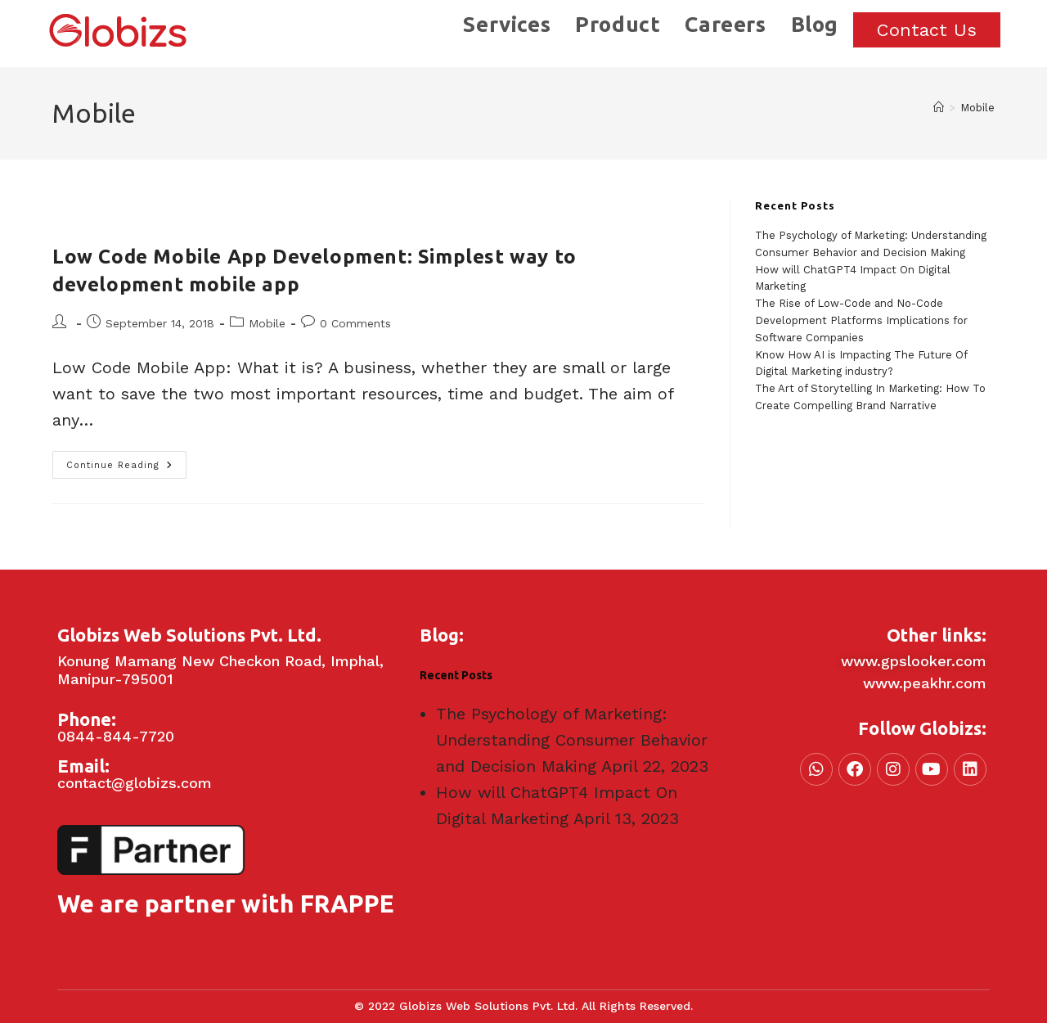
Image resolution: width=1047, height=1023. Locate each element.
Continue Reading (126, 461)
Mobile (977, 107)
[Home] (938, 107)
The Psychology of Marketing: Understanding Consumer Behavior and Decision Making (572, 740)
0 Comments (355, 323)
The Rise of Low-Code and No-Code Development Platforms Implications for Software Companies (861, 320)
